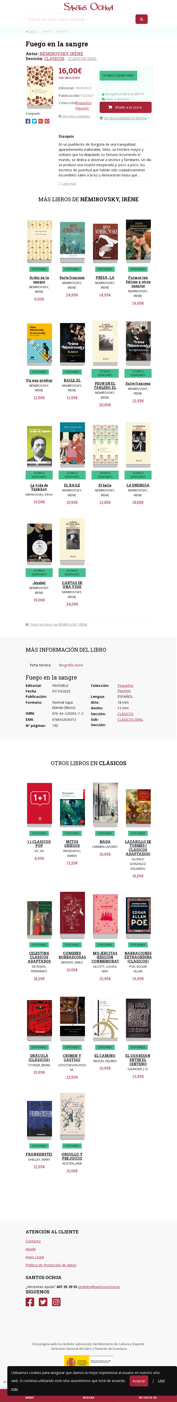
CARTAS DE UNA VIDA (72, 584)
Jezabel (39, 582)
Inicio (31, 31)
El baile (105, 485)
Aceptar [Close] (139, 1381)
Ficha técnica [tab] (40, 665)
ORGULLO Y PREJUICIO (72, 1156)
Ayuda (31, 1249)
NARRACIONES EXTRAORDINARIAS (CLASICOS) (143, 957)
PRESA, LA (105, 277)
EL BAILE (72, 485)
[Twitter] (43, 1302)
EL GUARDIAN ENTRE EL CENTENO (137, 1059)
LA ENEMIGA (138, 485)
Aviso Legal (35, 1257)
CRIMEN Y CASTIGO (72, 1057)
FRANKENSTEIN (40, 1154)
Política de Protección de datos (51, 1265)
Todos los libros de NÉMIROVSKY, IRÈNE (56, 624)
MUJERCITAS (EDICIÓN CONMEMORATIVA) (109, 957)
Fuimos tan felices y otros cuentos (138, 281)
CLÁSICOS (54, 58)
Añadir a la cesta (125, 107)
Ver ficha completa (74, 116)
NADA (105, 841)
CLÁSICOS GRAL (82, 58)
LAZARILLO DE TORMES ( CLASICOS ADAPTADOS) (138, 847)
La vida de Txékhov (39, 487)
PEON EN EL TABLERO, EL (105, 385)
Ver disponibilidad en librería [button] (123, 118)
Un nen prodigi (39, 380)
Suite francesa (72, 277)
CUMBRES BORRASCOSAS (72, 955)
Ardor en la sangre (39, 279)
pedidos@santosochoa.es (99, 1286)
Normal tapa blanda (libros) (63, 705)
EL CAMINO (104, 1055)
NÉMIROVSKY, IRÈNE (61, 53)
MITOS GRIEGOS (72, 843)
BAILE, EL (72, 380)
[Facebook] (30, 1302)
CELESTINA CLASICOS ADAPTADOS (39, 957)
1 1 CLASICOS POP (39, 843)
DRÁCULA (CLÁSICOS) (39, 1057)
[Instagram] (56, 1302)
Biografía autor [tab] (71, 665)
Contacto (33, 1241)
